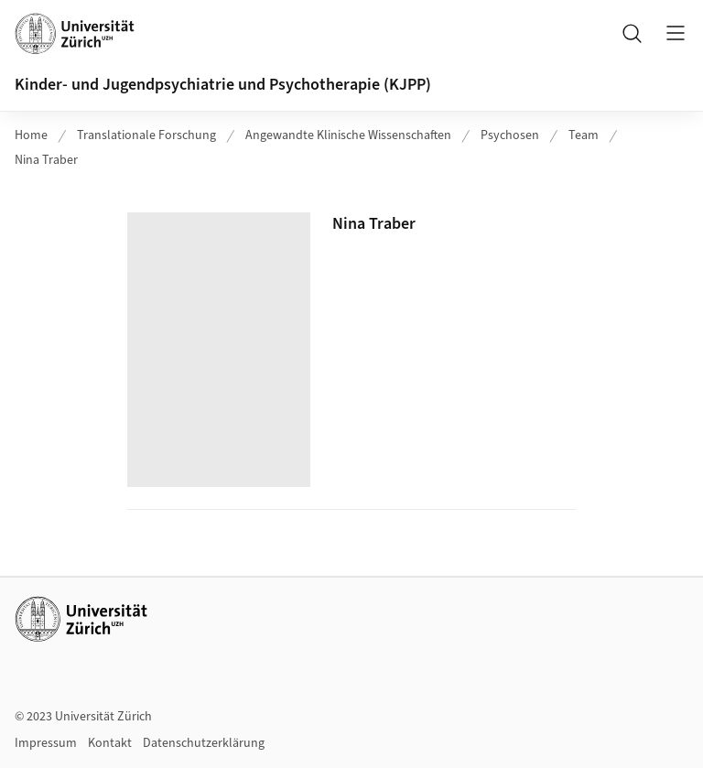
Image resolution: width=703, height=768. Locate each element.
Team (583, 135)
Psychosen (510, 135)
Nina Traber (46, 160)
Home (31, 135)
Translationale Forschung (146, 135)
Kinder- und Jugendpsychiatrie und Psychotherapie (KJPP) (223, 84)
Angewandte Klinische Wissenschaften (348, 135)
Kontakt (110, 743)
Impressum (46, 743)
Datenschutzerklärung (204, 743)
